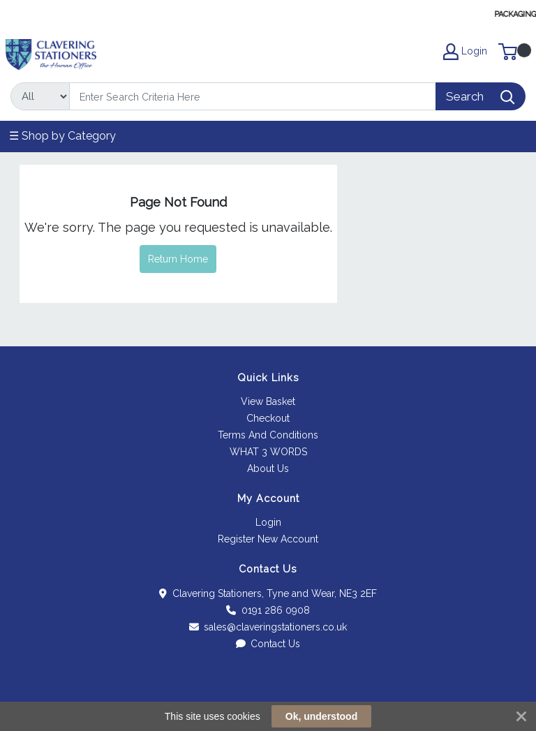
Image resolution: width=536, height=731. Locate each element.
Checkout (268, 418)
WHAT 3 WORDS (268, 451)
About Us (268, 468)
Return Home (178, 259)
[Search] (252, 96)
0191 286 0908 (268, 610)
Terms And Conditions (268, 435)
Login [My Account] (465, 51)
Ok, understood (321, 716)
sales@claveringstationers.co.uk (268, 627)
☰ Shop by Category (62, 135)
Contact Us (268, 643)
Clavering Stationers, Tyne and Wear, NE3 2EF (268, 593)
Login (268, 522)
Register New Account (268, 539)
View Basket (268, 401)
